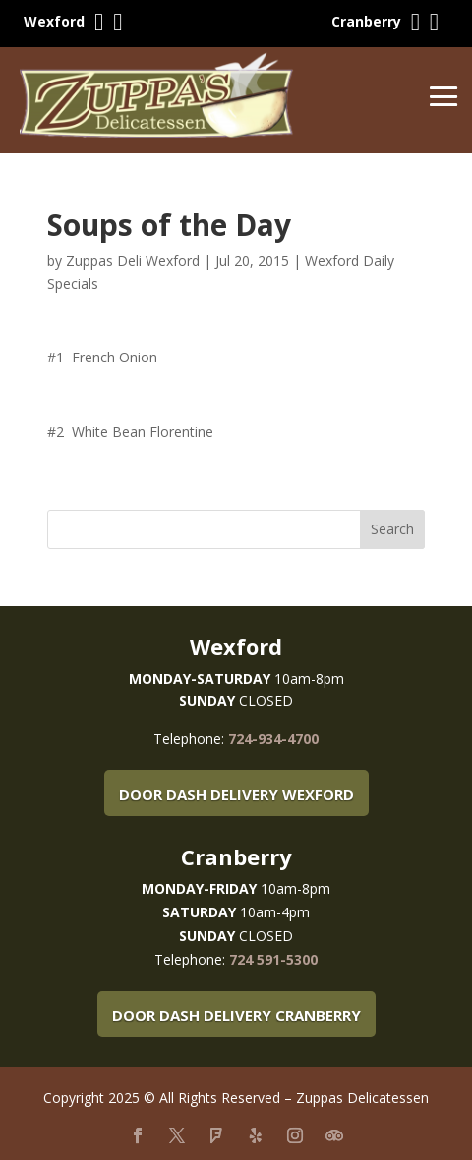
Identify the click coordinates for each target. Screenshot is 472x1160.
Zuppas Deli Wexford (133, 260)
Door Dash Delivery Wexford (236, 793)
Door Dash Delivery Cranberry (236, 1014)
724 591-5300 (273, 959)
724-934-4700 (273, 738)
